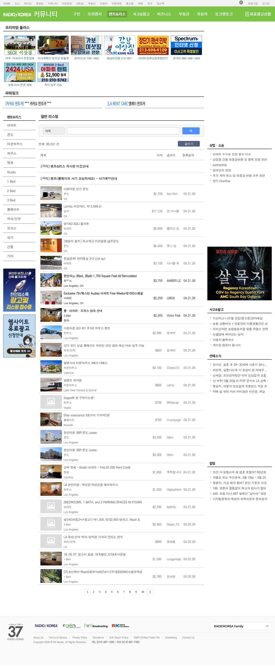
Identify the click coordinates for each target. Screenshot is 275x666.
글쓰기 (189, 143)
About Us (38, 637)
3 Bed (11, 200)
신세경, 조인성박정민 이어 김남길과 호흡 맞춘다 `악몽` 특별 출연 (239, 377)
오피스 (11, 228)
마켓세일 (117, 3)
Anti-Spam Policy (118, 637)
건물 (10, 246)
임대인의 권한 (222, 170)
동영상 (39, 3)
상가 (10, 237)
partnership (220, 165)
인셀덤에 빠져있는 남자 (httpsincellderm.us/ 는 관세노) (232, 336)
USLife (80, 3)
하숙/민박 (14, 218)
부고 (149, 3)
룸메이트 (13, 209)
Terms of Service (58, 637)
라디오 (27, 3)
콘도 (10, 134)
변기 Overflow (221, 181)
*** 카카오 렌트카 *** (28, 103)
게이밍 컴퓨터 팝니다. (227, 345)
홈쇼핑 (129, 3)
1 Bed (11, 181)
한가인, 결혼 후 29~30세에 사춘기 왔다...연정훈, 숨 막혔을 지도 (240, 366)
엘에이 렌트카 (126, 103)
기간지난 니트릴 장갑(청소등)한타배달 (238, 318)
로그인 (266, 3)
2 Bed (11, 190)
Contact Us (188, 637)
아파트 (11, 125)
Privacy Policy (79, 637)
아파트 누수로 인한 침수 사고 (232, 154)
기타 (10, 256)
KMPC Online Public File (146, 637)
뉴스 (17, 3)
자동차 (103, 3)
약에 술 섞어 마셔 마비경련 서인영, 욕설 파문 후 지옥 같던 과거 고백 (239, 393)
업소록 (160, 3)
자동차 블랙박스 (223, 340)
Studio (11, 172)
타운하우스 (15, 144)
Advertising (171, 637)
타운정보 (67, 3)
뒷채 (10, 162)
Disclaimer (98, 637)
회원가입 (253, 3)
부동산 (91, 3)
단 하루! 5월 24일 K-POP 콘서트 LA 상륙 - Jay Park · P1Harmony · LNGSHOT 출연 (241, 383)
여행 (140, 3)
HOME (6, 3)
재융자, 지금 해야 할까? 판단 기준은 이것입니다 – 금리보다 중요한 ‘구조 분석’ (240, 485)
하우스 (11, 153)
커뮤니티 (53, 3)
